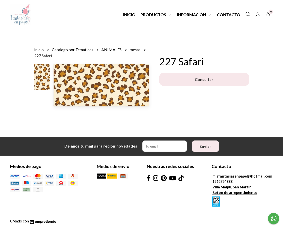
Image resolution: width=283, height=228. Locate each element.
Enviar (205, 146)
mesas (135, 49)
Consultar (204, 79)
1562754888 (222, 181)
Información (194, 14)
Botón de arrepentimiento (234, 192)
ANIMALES (111, 49)
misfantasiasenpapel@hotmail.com (242, 176)
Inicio (129, 14)
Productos (156, 14)
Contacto (228, 14)
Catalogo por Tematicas (73, 49)
